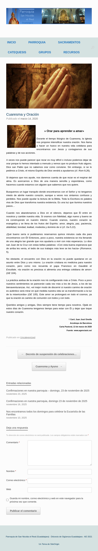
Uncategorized (27, 337)
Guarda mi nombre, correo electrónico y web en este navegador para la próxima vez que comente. (46, 500)
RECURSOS (71, 52)
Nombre (11, 471)
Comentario (13, 442)
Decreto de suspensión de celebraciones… (49, 354)
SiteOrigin (54, 544)
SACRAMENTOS (69, 42)
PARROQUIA (37, 42)
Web (8, 489)
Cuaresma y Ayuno (49, 366)
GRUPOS (45, 52)
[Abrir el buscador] (92, 47)
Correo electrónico (16, 480)
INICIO (11, 42)
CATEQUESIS (17, 52)
